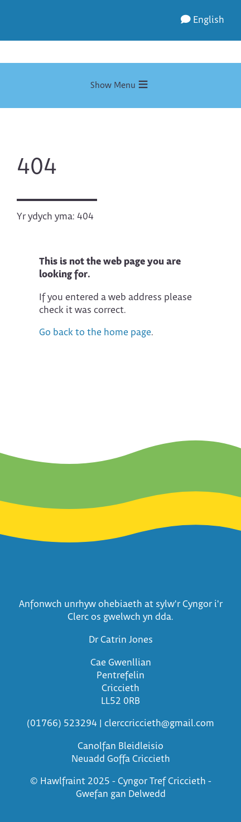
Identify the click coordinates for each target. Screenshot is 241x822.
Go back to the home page (95, 332)
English (202, 20)
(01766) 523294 (62, 723)
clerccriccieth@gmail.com (159, 723)
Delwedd (147, 794)
